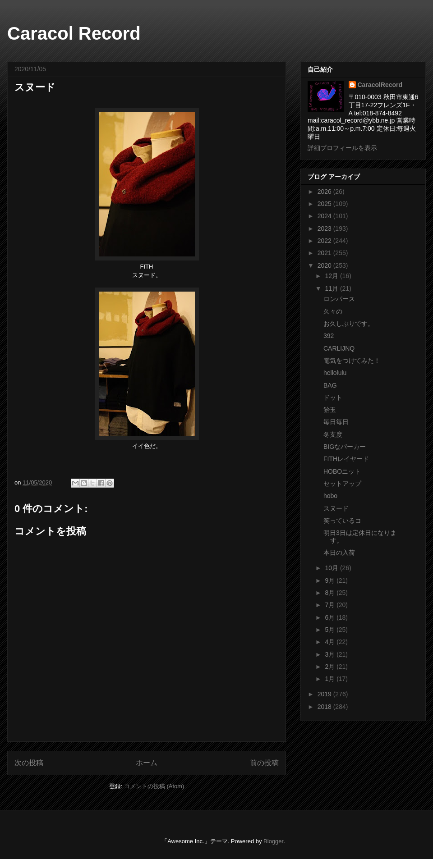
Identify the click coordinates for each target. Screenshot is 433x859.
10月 (332, 567)
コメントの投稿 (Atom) (154, 786)
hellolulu (334, 372)
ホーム (146, 763)
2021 (325, 252)
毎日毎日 (336, 421)
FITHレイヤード (346, 458)
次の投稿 (28, 763)
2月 (330, 666)
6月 (330, 617)
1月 (330, 678)
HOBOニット (342, 471)
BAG (330, 385)
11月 (332, 288)
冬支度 (332, 434)
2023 (325, 228)
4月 (330, 641)
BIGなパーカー (344, 446)
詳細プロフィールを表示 (342, 147)
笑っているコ (342, 520)
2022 (325, 240)
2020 (325, 265)
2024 (325, 215)
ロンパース (339, 298)
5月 (330, 629)
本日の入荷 (339, 552)
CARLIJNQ (339, 348)
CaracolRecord (380, 84)
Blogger (273, 841)
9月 (330, 580)
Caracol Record (74, 33)
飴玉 (329, 409)
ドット (332, 397)
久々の (332, 311)
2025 (325, 203)
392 (328, 335)
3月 (330, 654)
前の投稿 (264, 763)
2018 (325, 706)
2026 (325, 191)
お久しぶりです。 (348, 323)
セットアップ (342, 483)
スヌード (336, 508)
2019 (325, 694)
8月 (330, 592)
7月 (330, 604)
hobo (330, 495)
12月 (332, 275)
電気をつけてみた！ (351, 360)
